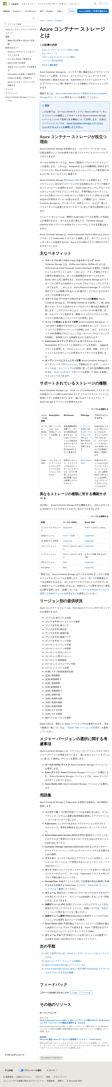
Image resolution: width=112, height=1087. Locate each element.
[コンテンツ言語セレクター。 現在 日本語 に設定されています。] (8, 1070)
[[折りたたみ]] (33, 18)
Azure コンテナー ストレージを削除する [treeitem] (21, 84)
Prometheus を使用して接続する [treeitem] (22, 74)
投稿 (48, 1076)
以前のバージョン (24, 1076)
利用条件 (51, 1080)
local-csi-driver (61, 371)
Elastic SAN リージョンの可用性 (83, 727)
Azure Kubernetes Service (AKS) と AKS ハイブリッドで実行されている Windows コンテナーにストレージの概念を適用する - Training (75, 1021)
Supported (67, 527)
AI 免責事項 (8, 1076)
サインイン (104, 3)
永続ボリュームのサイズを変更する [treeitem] (22, 68)
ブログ (38, 1076)
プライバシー (59, 1076)
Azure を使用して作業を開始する (93, 11)
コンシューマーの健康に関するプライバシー (22, 1080)
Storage (58, 20)
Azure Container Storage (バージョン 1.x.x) (65, 964)
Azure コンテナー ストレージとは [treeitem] (21, 42)
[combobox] (18, 24)
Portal (72, 11)
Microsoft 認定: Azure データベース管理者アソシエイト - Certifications (70, 1039)
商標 (60, 1080)
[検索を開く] (95, 3)
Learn (42, 20)
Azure (49, 20)
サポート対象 (69, 535)
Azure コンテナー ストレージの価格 (62, 960)
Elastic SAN (73, 179)
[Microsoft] (5, 3)
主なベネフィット (49, 53)
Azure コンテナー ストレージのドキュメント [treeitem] (20, 31)
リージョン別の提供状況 (52, 60)
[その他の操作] (107, 20)
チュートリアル (66, 368)
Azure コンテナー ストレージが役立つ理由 (60, 49)
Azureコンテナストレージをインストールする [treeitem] (21, 53)
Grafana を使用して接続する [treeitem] (20, 78)
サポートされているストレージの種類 (58, 57)
